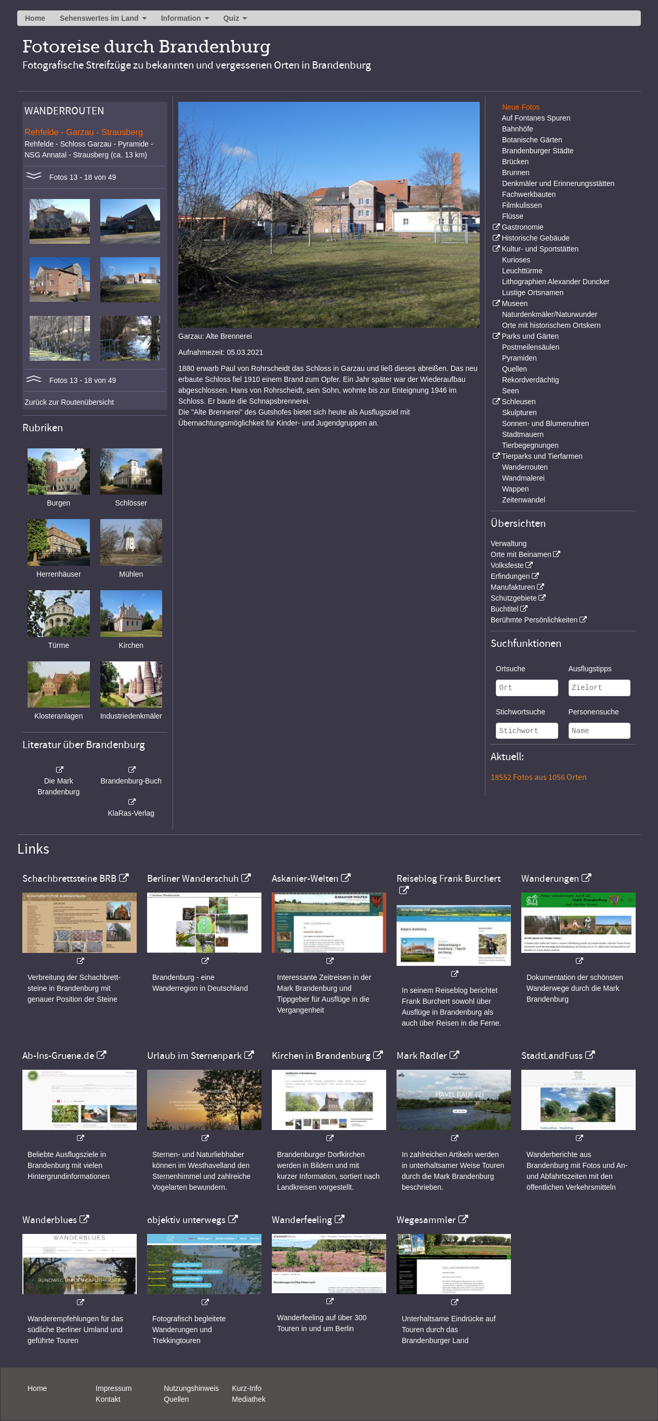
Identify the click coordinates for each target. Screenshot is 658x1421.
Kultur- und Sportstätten (540, 249)
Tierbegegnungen (530, 445)
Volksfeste (507, 565)
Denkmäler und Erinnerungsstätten (558, 183)
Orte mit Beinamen (521, 554)
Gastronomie (522, 227)
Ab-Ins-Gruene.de (58, 1056)
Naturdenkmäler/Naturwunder (550, 314)
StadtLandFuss (552, 1056)
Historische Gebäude (536, 238)
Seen (510, 391)
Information (181, 18)
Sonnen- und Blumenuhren (545, 423)
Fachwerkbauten (529, 194)
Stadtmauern (523, 434)
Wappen (515, 489)
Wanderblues (49, 1220)
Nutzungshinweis (191, 1388)
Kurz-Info (246, 1388)
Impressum (113, 1388)
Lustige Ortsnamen (532, 292)
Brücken (515, 161)
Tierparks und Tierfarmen (542, 456)
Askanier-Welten (305, 878)
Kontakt (108, 1399)
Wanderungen (550, 878)
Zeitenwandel (523, 500)
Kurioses (516, 260)
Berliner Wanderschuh (193, 878)
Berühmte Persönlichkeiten (534, 620)
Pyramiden (519, 358)
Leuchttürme (522, 271)
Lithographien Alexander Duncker (556, 281)
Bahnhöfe (517, 129)
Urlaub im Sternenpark (194, 1056)
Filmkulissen (522, 205)
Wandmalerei (523, 478)
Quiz (231, 18)
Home (35, 18)
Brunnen (516, 172)
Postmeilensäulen (531, 347)
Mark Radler (422, 1056)
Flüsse (512, 216)
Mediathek (249, 1399)
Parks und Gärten (530, 336)
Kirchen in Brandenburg (321, 1056)
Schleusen (518, 401)
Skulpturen (519, 412)
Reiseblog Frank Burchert (449, 878)
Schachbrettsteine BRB (69, 878)
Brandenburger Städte (538, 151)
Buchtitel (505, 609)
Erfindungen (510, 576)
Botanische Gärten (532, 140)
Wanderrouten (525, 467)
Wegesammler (426, 1220)
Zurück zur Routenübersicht (69, 402)
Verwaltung (509, 543)
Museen (515, 303)
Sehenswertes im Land (99, 18)
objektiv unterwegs (186, 1220)
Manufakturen (513, 587)
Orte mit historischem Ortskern (551, 325)
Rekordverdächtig (530, 380)
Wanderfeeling (302, 1220)
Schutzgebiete (514, 598)
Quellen (514, 369)
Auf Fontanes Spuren (536, 118)
